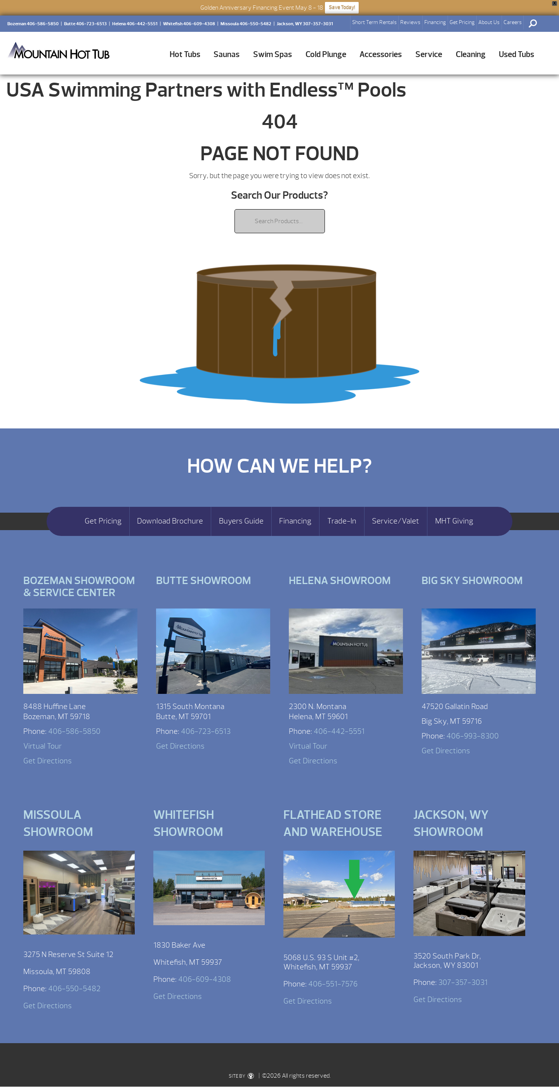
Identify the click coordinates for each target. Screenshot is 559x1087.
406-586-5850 (74, 731)
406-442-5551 (339, 731)
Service (428, 54)
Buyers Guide (241, 521)
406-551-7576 (333, 984)
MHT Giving (454, 521)
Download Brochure (170, 521)
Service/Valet (395, 521)
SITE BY (241, 1076)
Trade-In (341, 521)
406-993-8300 (472, 736)
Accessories (380, 54)
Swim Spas (272, 54)
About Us (489, 22)
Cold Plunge (326, 54)
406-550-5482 (74, 988)
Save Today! (342, 7)
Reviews (410, 22)
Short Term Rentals (374, 22)
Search (532, 24)
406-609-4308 (204, 979)
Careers (512, 22)
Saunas (227, 54)
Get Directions (47, 761)
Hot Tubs (185, 54)
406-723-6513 (206, 731)
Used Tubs (516, 54)
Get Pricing (462, 22)
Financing (435, 22)
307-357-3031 (463, 982)
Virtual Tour (42, 746)
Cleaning (471, 54)
